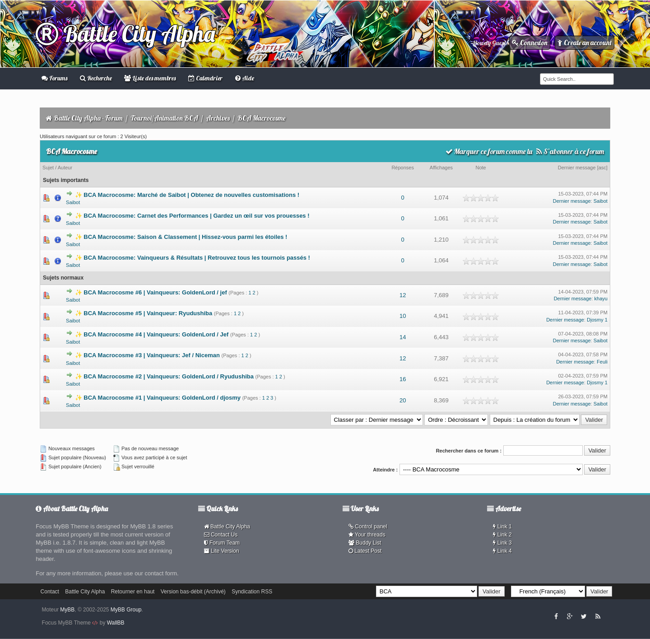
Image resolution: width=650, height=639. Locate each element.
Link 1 (502, 526)
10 (402, 316)
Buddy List (364, 543)
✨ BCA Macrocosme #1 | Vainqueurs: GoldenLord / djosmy (158, 397)
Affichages (441, 167)
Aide (244, 78)
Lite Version (221, 551)
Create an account (584, 42)
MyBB (67, 609)
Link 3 (502, 543)
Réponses (402, 167)
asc (602, 167)
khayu (601, 298)
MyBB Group (126, 609)
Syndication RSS (252, 591)
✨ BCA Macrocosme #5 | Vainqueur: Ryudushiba (144, 313)
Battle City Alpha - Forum (88, 118)
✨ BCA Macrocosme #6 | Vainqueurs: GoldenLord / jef (151, 292)
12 (402, 295)
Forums (54, 78)
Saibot (73, 202)
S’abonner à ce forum (570, 151)
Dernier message (577, 167)
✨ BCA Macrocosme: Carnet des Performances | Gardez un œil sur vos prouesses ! (192, 215)
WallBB (116, 623)
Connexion (530, 42)
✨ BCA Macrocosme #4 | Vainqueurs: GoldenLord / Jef (152, 334)
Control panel (367, 526)
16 (402, 379)
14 (402, 337)
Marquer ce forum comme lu (489, 151)
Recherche (96, 78)
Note (481, 167)
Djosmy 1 (597, 319)
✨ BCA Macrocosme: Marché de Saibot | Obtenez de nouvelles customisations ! (187, 194)
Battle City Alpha (125, 33)
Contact (50, 591)
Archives (218, 118)
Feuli (602, 361)
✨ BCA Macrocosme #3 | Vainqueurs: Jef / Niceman (147, 355)
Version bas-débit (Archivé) (193, 591)
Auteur (65, 167)
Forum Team (222, 543)
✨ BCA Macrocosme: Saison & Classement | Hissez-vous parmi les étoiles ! (181, 236)
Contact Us (221, 535)
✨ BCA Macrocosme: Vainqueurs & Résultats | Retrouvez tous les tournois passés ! (192, 257)
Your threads (366, 535)
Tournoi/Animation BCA (164, 118)
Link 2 (502, 535)
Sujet (48, 167)
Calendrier (205, 78)
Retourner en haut (133, 591)
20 (402, 400)
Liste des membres (150, 78)
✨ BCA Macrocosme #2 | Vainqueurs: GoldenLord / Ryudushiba (164, 376)
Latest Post (364, 551)
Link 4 (502, 551)
